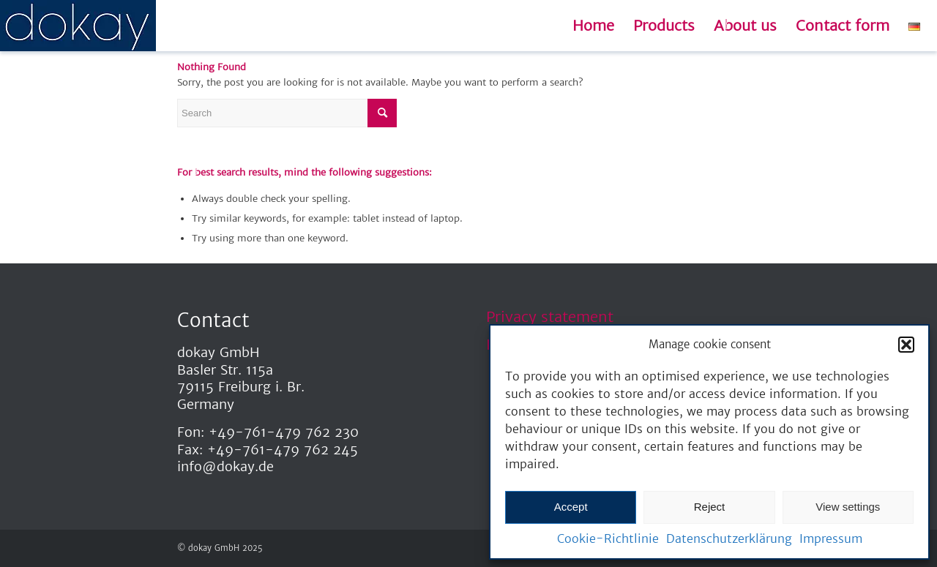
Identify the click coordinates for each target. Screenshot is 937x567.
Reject (709, 506)
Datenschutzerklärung (729, 538)
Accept (571, 506)
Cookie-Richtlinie (608, 538)
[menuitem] (593, 25)
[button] (906, 344)
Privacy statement (549, 316)
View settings (847, 506)
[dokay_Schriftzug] (78, 25)
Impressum (830, 538)
